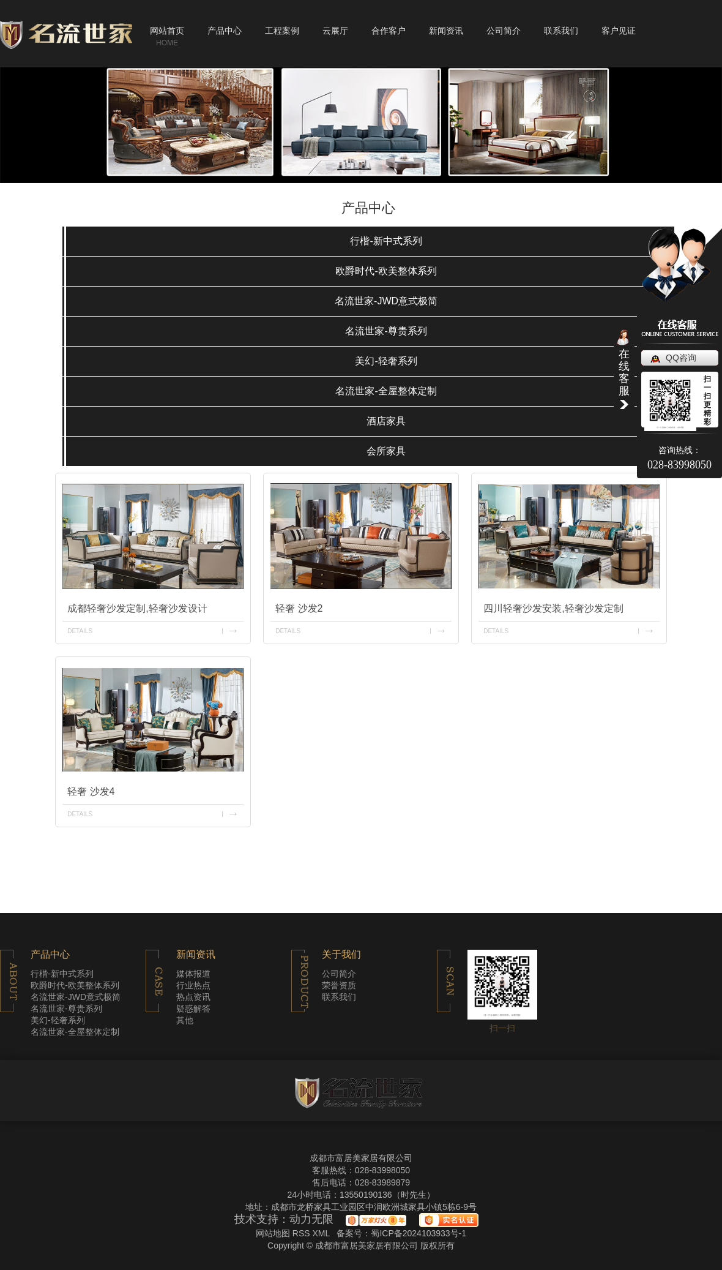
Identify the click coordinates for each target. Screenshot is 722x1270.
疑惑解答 (193, 1008)
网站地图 (273, 1233)
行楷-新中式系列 (386, 241)
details (79, 631)
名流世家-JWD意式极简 (386, 301)
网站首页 (167, 31)
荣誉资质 (339, 985)
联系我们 (561, 31)
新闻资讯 (446, 31)
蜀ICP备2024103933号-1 (418, 1233)
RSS (302, 1233)
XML (322, 1233)
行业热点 (193, 985)
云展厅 (335, 31)
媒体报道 (193, 974)
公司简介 (503, 31)
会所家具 (386, 451)
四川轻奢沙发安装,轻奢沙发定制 (553, 608)
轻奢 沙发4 (90, 791)
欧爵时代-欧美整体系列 (385, 271)
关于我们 (341, 955)
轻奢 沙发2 (298, 608)
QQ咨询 (681, 358)
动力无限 (311, 1220)
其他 (184, 1020)
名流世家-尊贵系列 (385, 331)
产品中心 (224, 31)
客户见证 (618, 31)
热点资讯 (193, 997)
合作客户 (388, 31)
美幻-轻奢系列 (386, 361)
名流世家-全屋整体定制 (385, 391)
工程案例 (282, 31)
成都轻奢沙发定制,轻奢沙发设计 (137, 608)
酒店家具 (386, 421)
